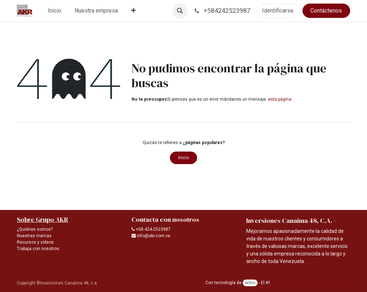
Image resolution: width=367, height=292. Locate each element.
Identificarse (278, 10)
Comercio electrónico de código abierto (311, 282)
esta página (279, 99)
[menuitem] (54, 11)
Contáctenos (326, 10)
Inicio (183, 157)
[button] (179, 10)
